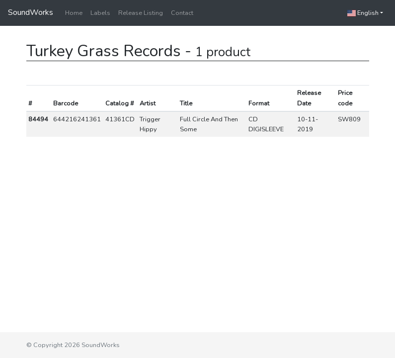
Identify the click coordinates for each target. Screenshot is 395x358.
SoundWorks (30, 12)
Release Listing (140, 12)
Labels (100, 12)
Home (73, 12)
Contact (182, 12)
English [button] (363, 12)
